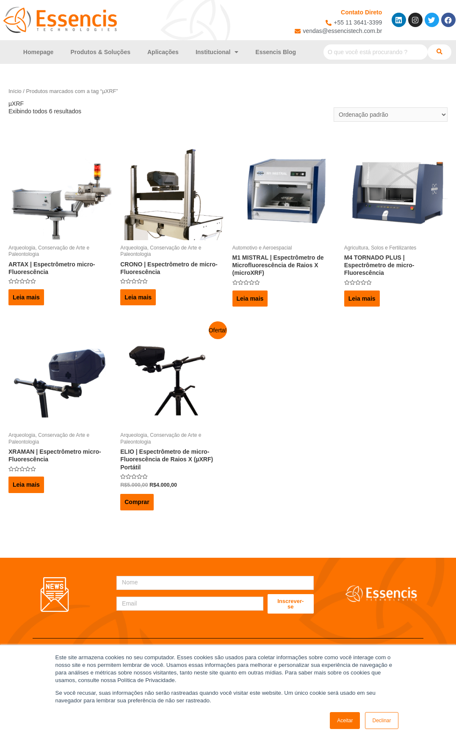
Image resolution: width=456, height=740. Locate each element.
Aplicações (163, 52)
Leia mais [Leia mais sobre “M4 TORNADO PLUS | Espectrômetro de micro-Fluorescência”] (362, 298)
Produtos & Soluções (100, 52)
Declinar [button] (381, 721)
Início (15, 91)
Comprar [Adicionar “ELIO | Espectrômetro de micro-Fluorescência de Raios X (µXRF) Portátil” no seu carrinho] (136, 502)
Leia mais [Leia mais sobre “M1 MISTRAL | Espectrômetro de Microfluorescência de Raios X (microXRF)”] (250, 298)
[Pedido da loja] (391, 114)
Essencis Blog (275, 52)
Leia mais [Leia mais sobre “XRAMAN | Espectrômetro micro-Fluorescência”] (26, 484)
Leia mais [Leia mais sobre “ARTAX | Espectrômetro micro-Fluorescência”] (26, 297)
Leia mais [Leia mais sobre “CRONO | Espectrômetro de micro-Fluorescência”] (138, 297)
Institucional (217, 52)
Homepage (38, 52)
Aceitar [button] (345, 721)
